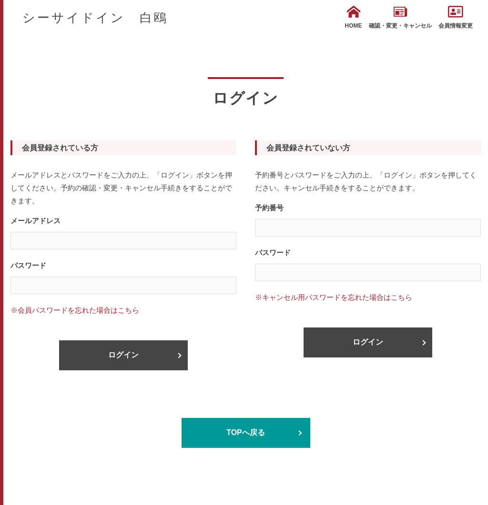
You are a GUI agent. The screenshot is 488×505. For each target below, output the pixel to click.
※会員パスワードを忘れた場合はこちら (74, 310)
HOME (353, 17)
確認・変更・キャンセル (400, 17)
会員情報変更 (455, 17)
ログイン (123, 355)
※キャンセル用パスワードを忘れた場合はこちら (333, 297)
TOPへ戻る (245, 432)
